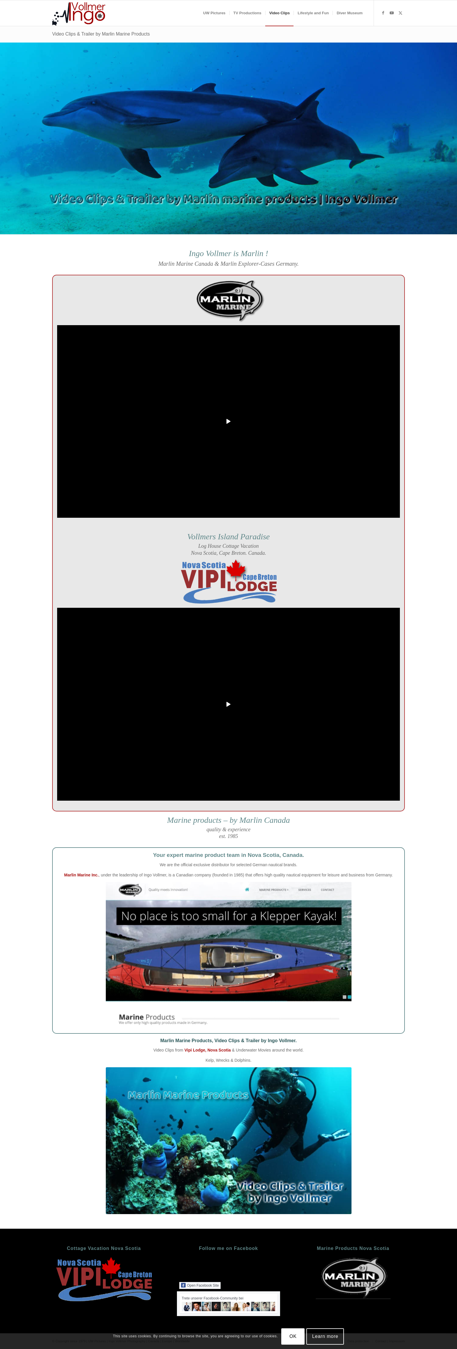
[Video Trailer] (228, 1140)
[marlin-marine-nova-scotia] (228, 955)
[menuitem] (214, 13)
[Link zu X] (400, 12)
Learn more (325, 1336)
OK (293, 1336)
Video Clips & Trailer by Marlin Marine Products (101, 33)
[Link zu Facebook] (383, 12)
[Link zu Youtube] (391, 12)
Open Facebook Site (200, 1285)
